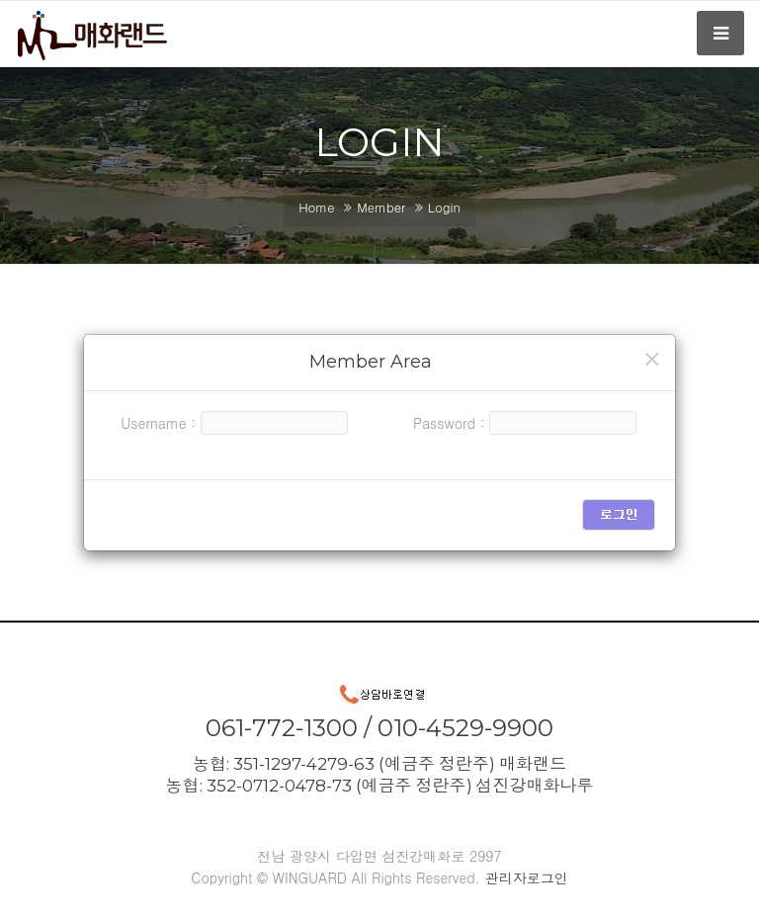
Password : (449, 423)
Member (381, 207)
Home (316, 207)
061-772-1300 (282, 727)
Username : (158, 423)
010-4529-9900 (465, 727)
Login (444, 207)
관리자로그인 (526, 877)
